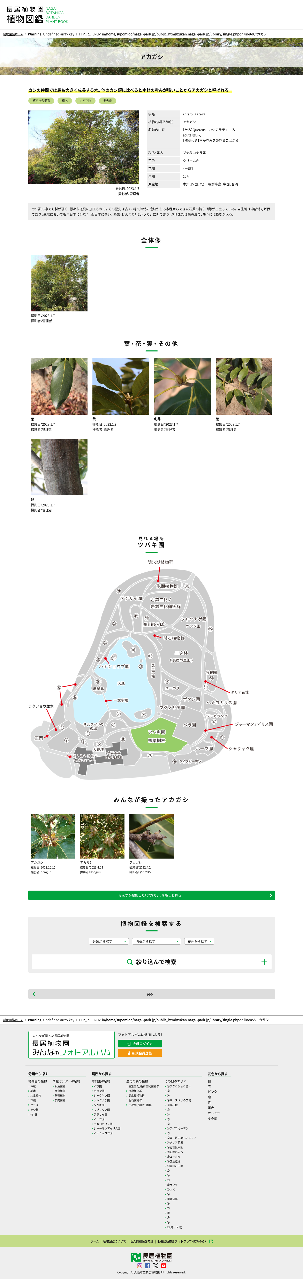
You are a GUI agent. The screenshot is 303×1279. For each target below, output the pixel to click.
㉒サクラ (180, 1184)
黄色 (221, 1109)
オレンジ (224, 1114)
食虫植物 (61, 1092)
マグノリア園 (105, 1111)
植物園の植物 (43, 101)
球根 (33, 1102)
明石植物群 (141, 1102)
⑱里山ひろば (183, 1166)
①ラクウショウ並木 (187, 1088)
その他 (117, 101)
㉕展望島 (180, 1198)
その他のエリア (183, 1082)
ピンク (222, 1093)
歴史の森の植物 (142, 1082)
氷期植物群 (141, 1092)
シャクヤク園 (105, 1097)
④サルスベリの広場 (187, 1102)
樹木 (69, 101)
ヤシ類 (34, 1111)
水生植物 (36, 1097)
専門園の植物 (105, 1082)
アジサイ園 (104, 1115)
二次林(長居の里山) (146, 1106)
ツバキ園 (92, 101)
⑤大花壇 (180, 1106)
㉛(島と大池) (182, 1226)
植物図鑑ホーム (14, 33)
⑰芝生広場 (181, 1161)
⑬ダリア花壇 (183, 1143)
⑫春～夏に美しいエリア (190, 1138)
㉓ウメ (178, 1189)
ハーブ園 (102, 1120)
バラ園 (101, 1088)
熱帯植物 (61, 1097)
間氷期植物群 (142, 1097)
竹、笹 (34, 1115)
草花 (33, 1088)
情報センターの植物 (68, 1082)
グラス (34, 1106)
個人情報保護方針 (140, 1239)
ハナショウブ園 (107, 1134)
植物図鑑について (110, 1239)
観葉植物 (61, 1088)
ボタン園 (102, 1092)
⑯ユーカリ (181, 1157)
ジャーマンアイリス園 (111, 1129)
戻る (150, 995)
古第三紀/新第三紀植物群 (150, 1088)
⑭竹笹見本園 (183, 1148)
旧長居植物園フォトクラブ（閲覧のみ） (186, 1239)
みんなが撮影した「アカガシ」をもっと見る (150, 896)
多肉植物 (61, 1102)
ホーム (88, 1239)
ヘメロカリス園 (107, 1125)
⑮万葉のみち (183, 1152)
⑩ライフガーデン (185, 1129)
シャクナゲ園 (105, 1102)
